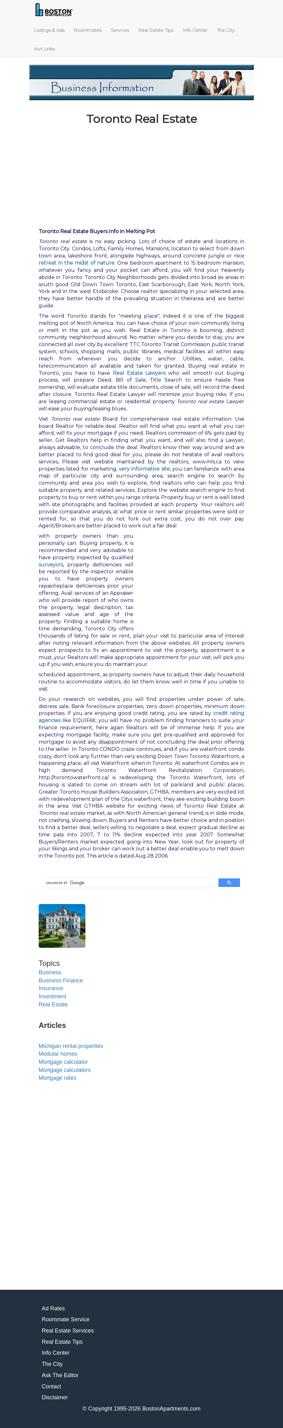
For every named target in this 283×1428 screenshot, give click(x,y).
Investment (52, 996)
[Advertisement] (141, 174)
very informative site (144, 469)
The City (226, 30)
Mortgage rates (57, 1078)
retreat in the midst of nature (76, 263)
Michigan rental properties (71, 1046)
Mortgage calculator (63, 1062)
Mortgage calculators (65, 1070)
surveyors (51, 565)
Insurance (51, 988)
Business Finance (61, 980)
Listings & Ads (49, 30)
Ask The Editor (60, 1375)
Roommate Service (65, 1319)
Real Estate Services (68, 1331)
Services (120, 30)
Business (50, 972)
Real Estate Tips (155, 30)
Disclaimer (55, 1397)
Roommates (88, 30)
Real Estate (53, 1004)
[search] (128, 883)
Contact (51, 1386)
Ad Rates (53, 1308)
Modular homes (58, 1054)
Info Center (195, 30)
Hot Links (44, 49)
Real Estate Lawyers (139, 373)
